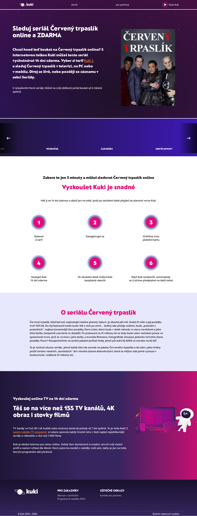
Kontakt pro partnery (111, 495)
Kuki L (89, 60)
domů (74, 4)
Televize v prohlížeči (67, 495)
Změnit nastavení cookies (166, 513)
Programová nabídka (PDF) (71, 498)
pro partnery (122, 4)
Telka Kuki (170, 4)
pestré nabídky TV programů (30, 431)
